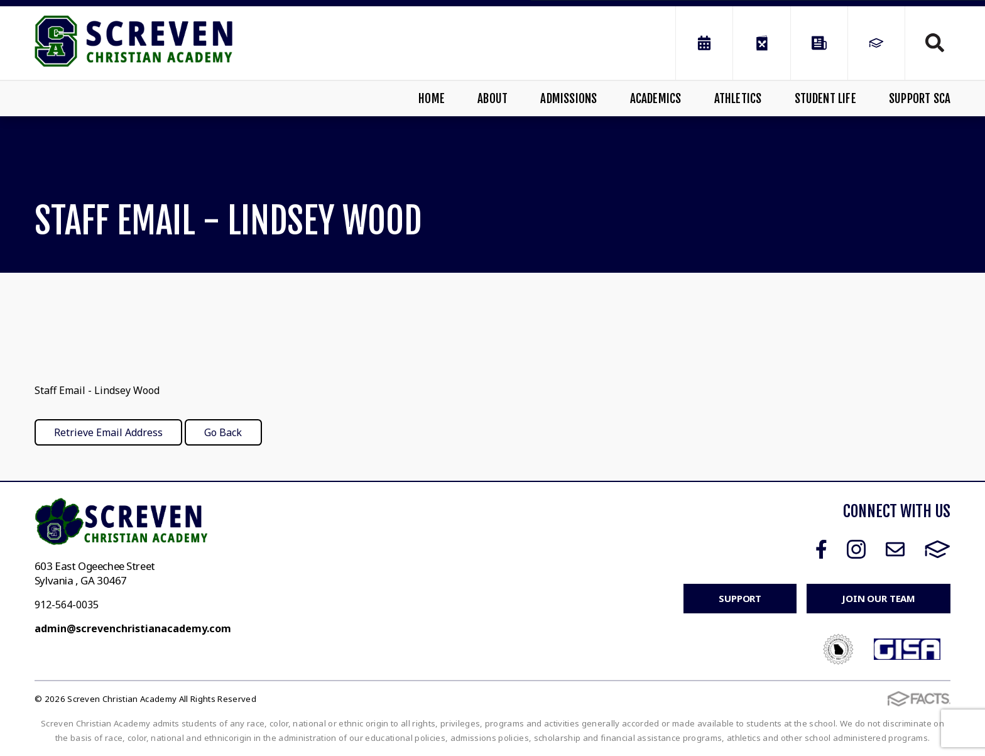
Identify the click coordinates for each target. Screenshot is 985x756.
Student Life (825, 98)
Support (740, 598)
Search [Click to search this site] (934, 42)
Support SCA (919, 98)
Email (895, 549)
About (492, 98)
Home (431, 98)
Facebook (821, 549)
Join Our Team (878, 598)
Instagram (856, 549)
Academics (656, 98)
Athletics (738, 98)
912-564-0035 (67, 604)
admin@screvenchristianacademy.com (133, 628)
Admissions (568, 98)
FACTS (937, 549)
